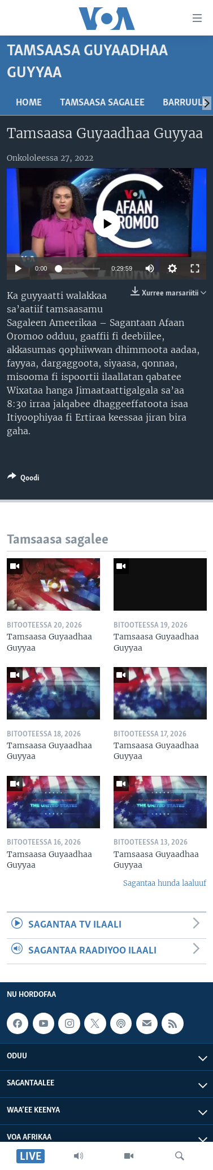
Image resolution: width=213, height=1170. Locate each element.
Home (29, 103)
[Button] (23, 480)
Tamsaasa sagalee (102, 103)
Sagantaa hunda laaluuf (164, 883)
